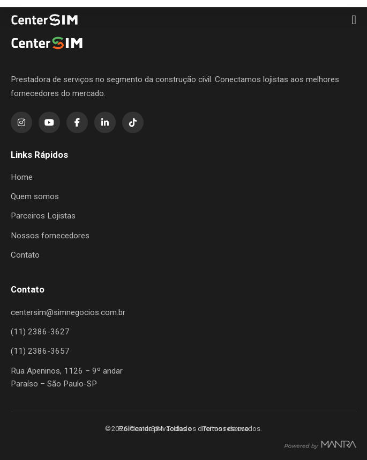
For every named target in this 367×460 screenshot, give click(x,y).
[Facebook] (77, 122)
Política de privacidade (154, 428)
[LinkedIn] (105, 122)
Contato (25, 255)
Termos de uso (225, 428)
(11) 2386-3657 (40, 351)
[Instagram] (21, 122)
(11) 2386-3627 (40, 332)
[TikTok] (133, 122)
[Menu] (353, 19)
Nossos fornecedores (50, 235)
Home (22, 177)
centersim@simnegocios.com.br (68, 312)
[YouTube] (49, 122)
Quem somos (35, 196)
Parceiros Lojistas (43, 216)
